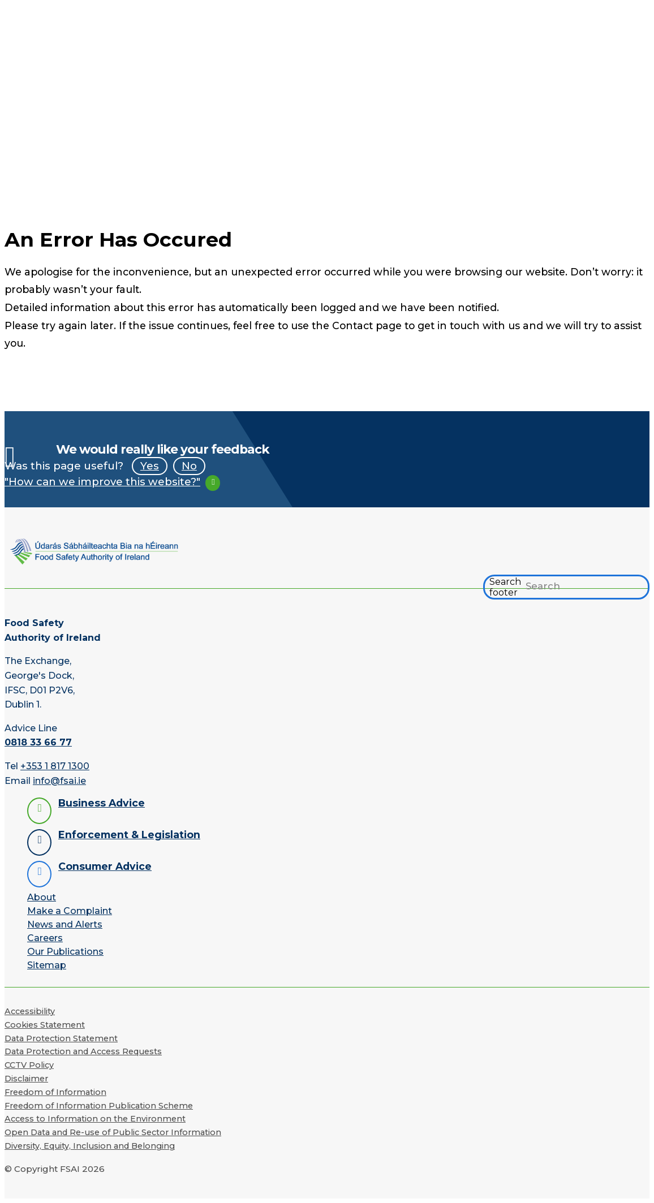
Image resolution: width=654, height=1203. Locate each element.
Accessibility (30, 1011)
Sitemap (46, 965)
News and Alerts (64, 924)
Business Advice (101, 803)
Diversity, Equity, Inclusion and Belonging (90, 1146)
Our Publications (65, 951)
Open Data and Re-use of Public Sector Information (113, 1132)
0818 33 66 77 (38, 742)
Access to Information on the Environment (95, 1119)
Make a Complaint (69, 911)
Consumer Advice (105, 866)
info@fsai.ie (59, 780)
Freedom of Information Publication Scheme (99, 1106)
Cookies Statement (45, 1025)
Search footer (505, 587)
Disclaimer (26, 1078)
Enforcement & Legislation (129, 834)
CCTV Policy (29, 1065)
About (41, 897)
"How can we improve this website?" (102, 481)
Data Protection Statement (61, 1038)
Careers (45, 938)
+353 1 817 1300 (54, 766)
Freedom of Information (55, 1092)
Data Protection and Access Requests (83, 1051)
